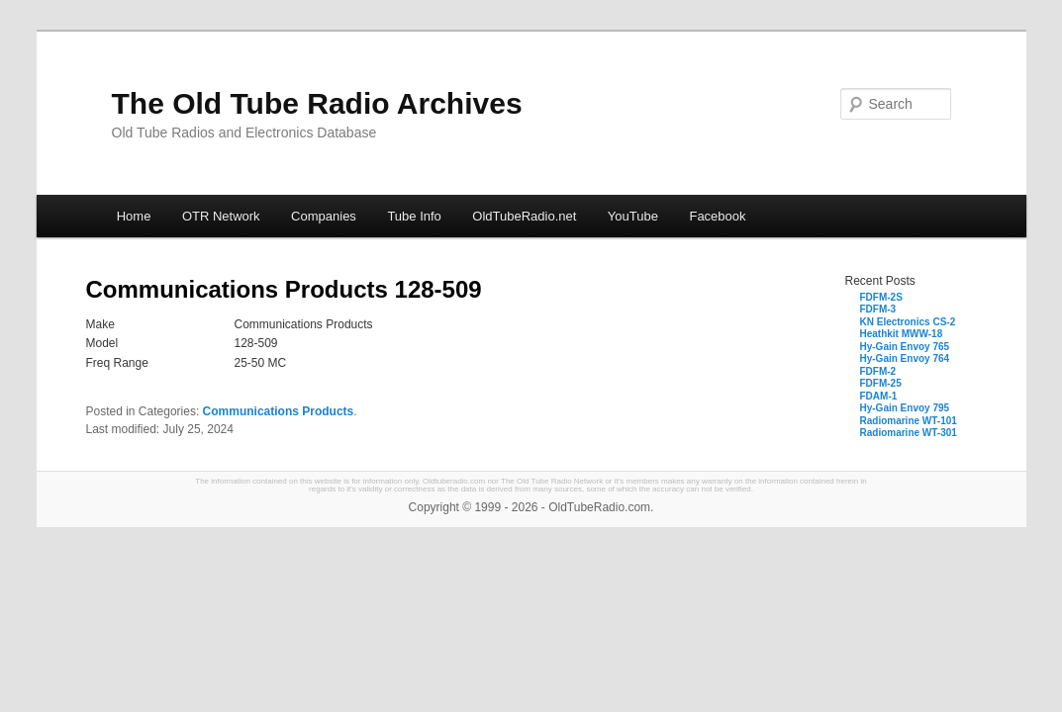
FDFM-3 (878, 309)
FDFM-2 (878, 371)
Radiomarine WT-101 (908, 420)
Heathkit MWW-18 (901, 333)
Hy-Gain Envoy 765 (905, 346)
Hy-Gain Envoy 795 (905, 407)
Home (134, 216)
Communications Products (278, 411)
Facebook (717, 216)
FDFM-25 (881, 383)
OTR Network (221, 216)
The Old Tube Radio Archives (317, 103)
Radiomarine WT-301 (908, 432)
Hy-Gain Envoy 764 (905, 358)
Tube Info (413, 216)
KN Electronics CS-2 (908, 321)
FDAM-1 (879, 396)
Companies (323, 216)
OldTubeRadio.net (524, 216)
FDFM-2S (881, 297)
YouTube (633, 216)
